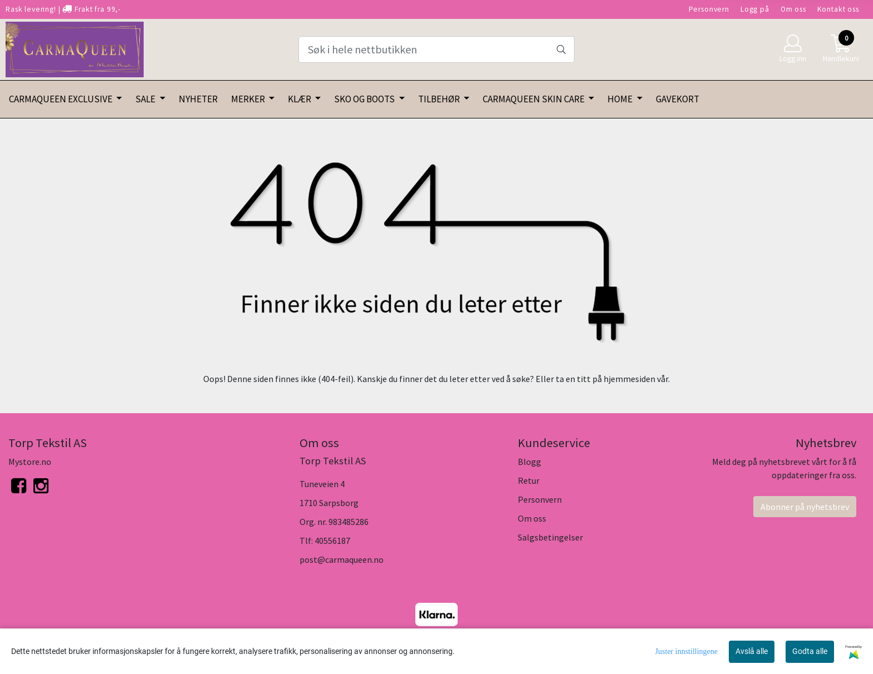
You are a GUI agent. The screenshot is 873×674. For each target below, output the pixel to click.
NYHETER (198, 99)
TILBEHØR (440, 99)
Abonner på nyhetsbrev (805, 506)
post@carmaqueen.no (342, 559)
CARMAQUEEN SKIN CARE (534, 99)
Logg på (754, 9)
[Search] (436, 49)
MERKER (249, 99)
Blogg (529, 461)
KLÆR (300, 99)
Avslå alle (751, 651)
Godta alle (809, 651)
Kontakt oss (838, 9)
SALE (146, 99)
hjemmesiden (629, 378)
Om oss (793, 9)
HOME (620, 99)
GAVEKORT (677, 99)
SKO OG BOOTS (365, 99)
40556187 (332, 540)
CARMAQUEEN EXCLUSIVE (61, 99)
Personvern (709, 9)
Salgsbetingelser (550, 537)
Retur (529, 480)
